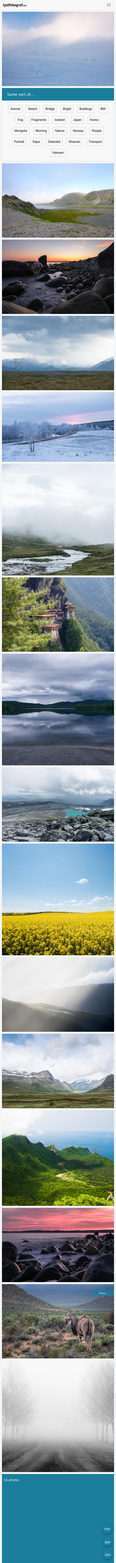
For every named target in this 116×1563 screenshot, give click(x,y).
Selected (54, 141)
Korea (94, 119)
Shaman (74, 141)
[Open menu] (108, 5)
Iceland (60, 119)
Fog (20, 119)
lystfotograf (14, 4)
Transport (95, 141)
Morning (41, 130)
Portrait (19, 141)
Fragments (38, 119)
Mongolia (21, 130)
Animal (15, 109)
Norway (78, 130)
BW (103, 109)
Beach (32, 109)
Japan (77, 119)
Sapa (36, 141)
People (97, 130)
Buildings (85, 109)
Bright (67, 109)
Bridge (50, 109)
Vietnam (58, 152)
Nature (60, 130)
